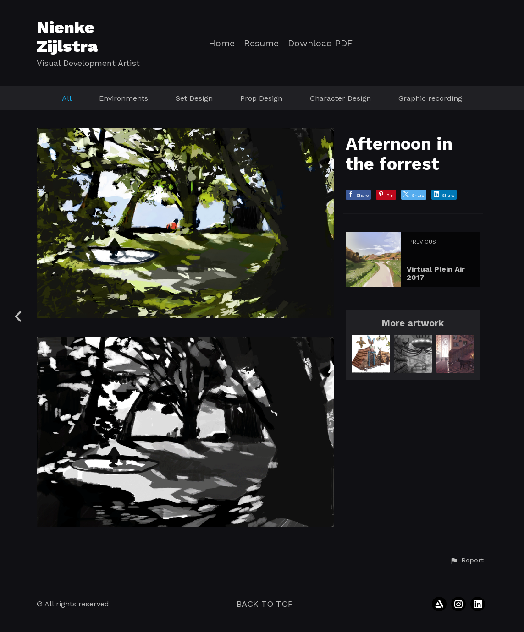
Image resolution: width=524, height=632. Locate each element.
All (67, 98)
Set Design (194, 98)
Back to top (265, 604)
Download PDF (320, 43)
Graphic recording (430, 98)
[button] (466, 560)
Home (222, 43)
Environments (123, 98)
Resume (261, 43)
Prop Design (261, 98)
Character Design (340, 98)
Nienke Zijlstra (67, 37)
